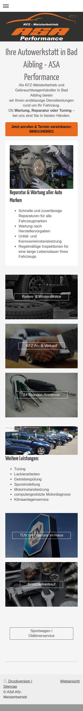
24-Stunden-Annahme (41, 395)
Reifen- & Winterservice (41, 297)
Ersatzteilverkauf (41, 584)
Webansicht (70, 681)
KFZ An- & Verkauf (41, 346)
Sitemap (10, 686)
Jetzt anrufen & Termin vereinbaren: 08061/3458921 (41, 129)
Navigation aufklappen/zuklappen (41, 6)
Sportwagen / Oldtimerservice (41, 633)
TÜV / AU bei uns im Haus (41, 535)
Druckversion (17, 681)
